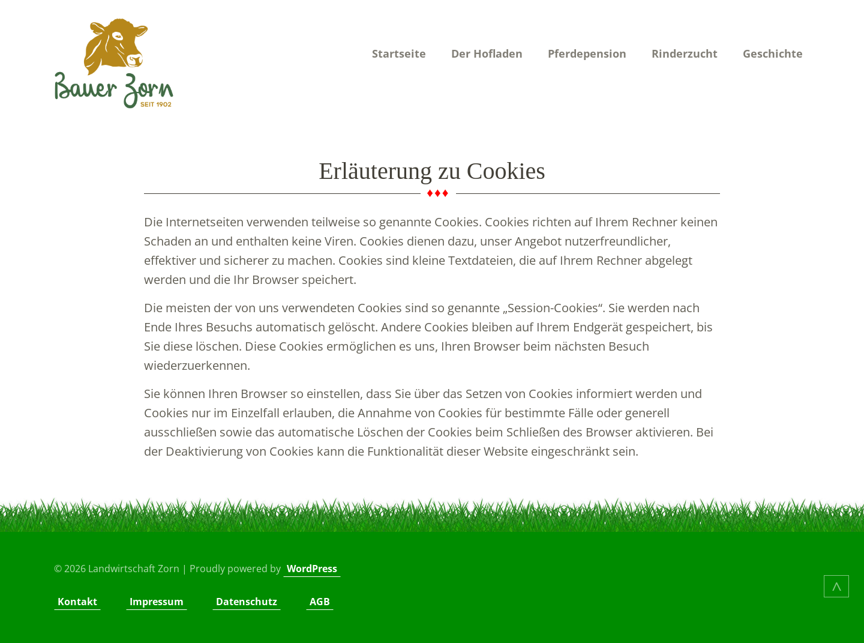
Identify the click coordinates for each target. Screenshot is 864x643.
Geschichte (773, 53)
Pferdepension (587, 53)
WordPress (312, 568)
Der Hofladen (487, 53)
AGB (320, 601)
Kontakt (77, 601)
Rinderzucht (685, 53)
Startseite (399, 53)
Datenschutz (246, 601)
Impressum (157, 601)
